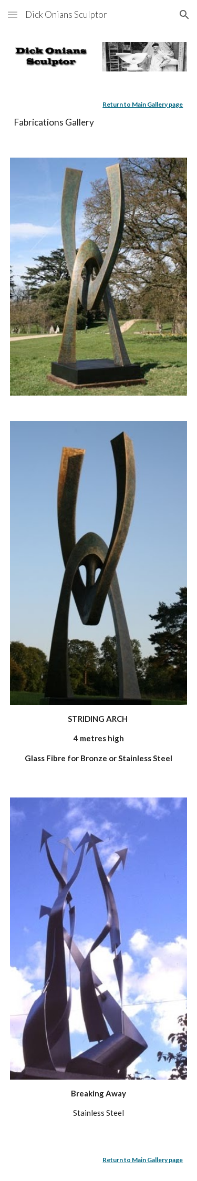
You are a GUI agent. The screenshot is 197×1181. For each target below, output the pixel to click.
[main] (99, 114)
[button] (12, 14)
